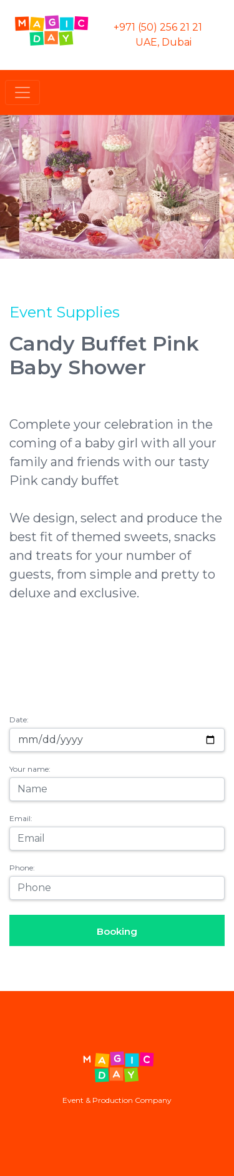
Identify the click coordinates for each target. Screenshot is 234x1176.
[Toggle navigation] (22, 92)
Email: (20, 818)
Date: (19, 719)
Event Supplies (64, 312)
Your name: (30, 769)
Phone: (22, 867)
